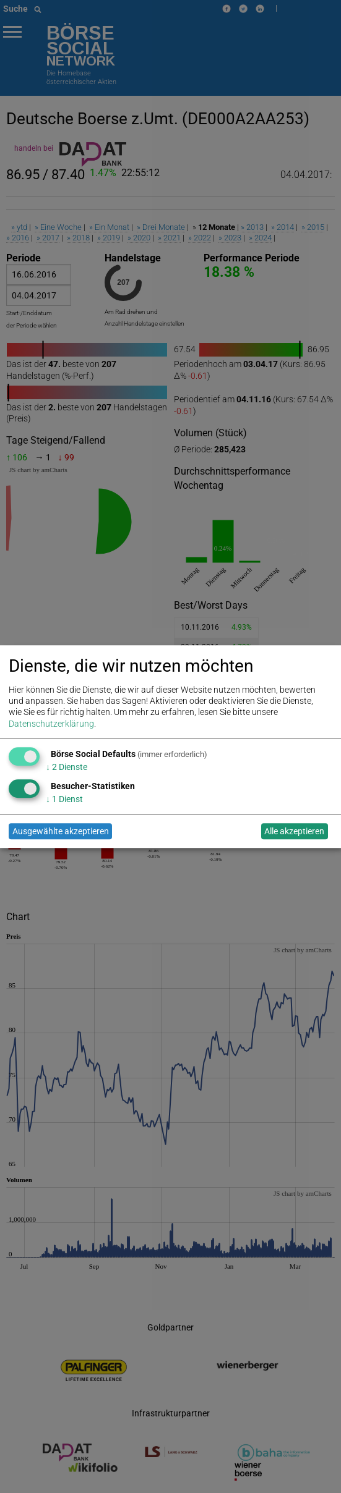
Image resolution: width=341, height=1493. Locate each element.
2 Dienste (66, 767)
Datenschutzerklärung (51, 724)
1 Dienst (64, 800)
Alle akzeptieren (294, 831)
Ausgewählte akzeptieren (60, 831)
